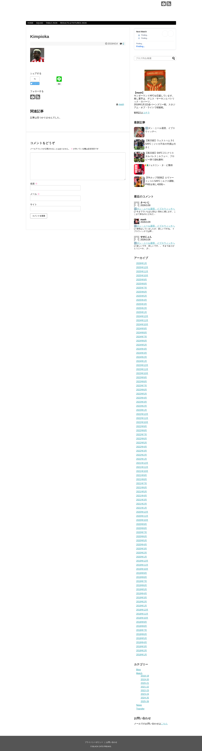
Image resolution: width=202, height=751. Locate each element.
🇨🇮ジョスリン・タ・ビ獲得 (159, 165)
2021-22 (145, 687)
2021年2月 (141, 504)
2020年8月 (141, 528)
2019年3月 (141, 597)
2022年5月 (141, 442)
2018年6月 (141, 634)
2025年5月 (141, 296)
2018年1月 (141, 654)
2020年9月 (141, 524)
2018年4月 (141, 642)
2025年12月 (142, 267)
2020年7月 (141, 532)
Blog (138, 669)
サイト (33, 204)
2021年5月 (141, 491)
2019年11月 (142, 565)
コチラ (146, 112)
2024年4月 (141, 349)
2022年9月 (141, 426)
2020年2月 (141, 553)
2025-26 (145, 701)
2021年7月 (141, 483)
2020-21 (145, 683)
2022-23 (145, 690)
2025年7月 (141, 288)
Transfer (140, 709)
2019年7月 (141, 581)
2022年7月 (141, 434)
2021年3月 (141, 500)
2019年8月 (141, 577)
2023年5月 (141, 394)
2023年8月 (141, 381)
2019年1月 (141, 606)
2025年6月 (141, 292)
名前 (33, 183)
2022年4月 (141, 447)
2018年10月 (142, 618)
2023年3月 (141, 402)
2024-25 (145, 698)
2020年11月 (142, 516)
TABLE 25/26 (51, 23)
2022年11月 (142, 418)
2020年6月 (141, 536)
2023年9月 (141, 377)
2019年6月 (141, 585)
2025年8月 (141, 284)
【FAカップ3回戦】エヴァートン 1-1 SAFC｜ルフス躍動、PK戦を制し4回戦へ (160, 181)
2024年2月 (141, 357)
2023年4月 (141, 398)
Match (139, 673)
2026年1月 (141, 263)
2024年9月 (141, 328)
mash (121, 104)
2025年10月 (142, 275)
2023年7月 (141, 385)
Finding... (140, 46)
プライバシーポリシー (94, 742)
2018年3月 (141, 646)
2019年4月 (141, 593)
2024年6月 (141, 341)
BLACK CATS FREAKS (52, 4)
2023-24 (145, 694)
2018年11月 (142, 614)
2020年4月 (141, 544)
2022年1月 (141, 459)
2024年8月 (141, 332)
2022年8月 (141, 430)
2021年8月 (141, 479)
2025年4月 (141, 300)
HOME (30, 23)
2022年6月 (141, 438)
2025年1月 (141, 312)
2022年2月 (141, 455)
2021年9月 (141, 475)
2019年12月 (142, 561)
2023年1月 (141, 410)
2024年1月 (141, 361)
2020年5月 (141, 540)
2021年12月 (142, 463)
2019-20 (145, 679)
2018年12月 (142, 610)
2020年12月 (142, 512)
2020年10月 (142, 520)
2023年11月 (142, 369)
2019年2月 (141, 601)
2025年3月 (141, 304)
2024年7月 (141, 337)
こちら (164, 723)
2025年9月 (141, 279)
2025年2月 (141, 308)
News (139, 705)
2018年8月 (141, 626)
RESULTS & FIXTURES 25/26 (73, 23)
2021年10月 (142, 471)
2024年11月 (142, 320)
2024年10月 (142, 324)
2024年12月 (142, 316)
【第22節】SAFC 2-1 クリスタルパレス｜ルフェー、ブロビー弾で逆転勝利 (159, 156)
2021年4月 (141, 495)
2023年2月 (141, 406)
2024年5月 (141, 345)
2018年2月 (141, 650)
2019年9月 (141, 573)
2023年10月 (142, 373)
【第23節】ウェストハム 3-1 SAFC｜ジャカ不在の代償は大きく (160, 143)
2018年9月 (141, 622)
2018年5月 (141, 638)
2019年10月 (142, 569)
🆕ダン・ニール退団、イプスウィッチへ (154, 209)
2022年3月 (141, 451)
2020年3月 (141, 548)
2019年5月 (141, 589)
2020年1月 (141, 557)
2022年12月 (142, 414)
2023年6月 (141, 390)
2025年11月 (142, 271)
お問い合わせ (111, 742)
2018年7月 (141, 630)
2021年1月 (141, 508)
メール (35, 194)
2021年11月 (142, 467)
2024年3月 (141, 353)
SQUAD (39, 23)
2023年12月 (142, 365)
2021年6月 (141, 487)
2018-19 (145, 676)
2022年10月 (142, 422)
